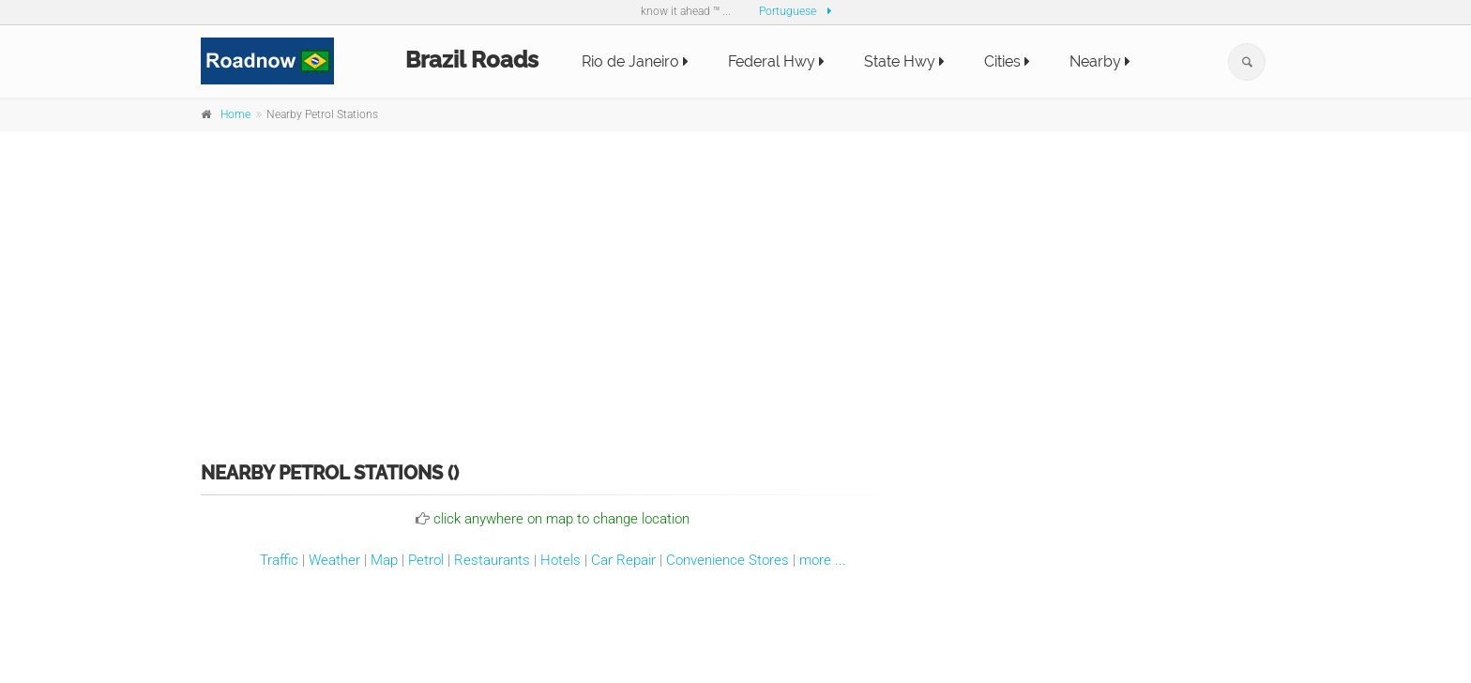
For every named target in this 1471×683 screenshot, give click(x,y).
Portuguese (787, 11)
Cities (1007, 61)
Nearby (1099, 61)
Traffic (279, 560)
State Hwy (904, 61)
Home (235, 114)
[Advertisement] (735, 283)
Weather (334, 560)
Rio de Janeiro (635, 61)
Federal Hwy (776, 61)
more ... (822, 560)
